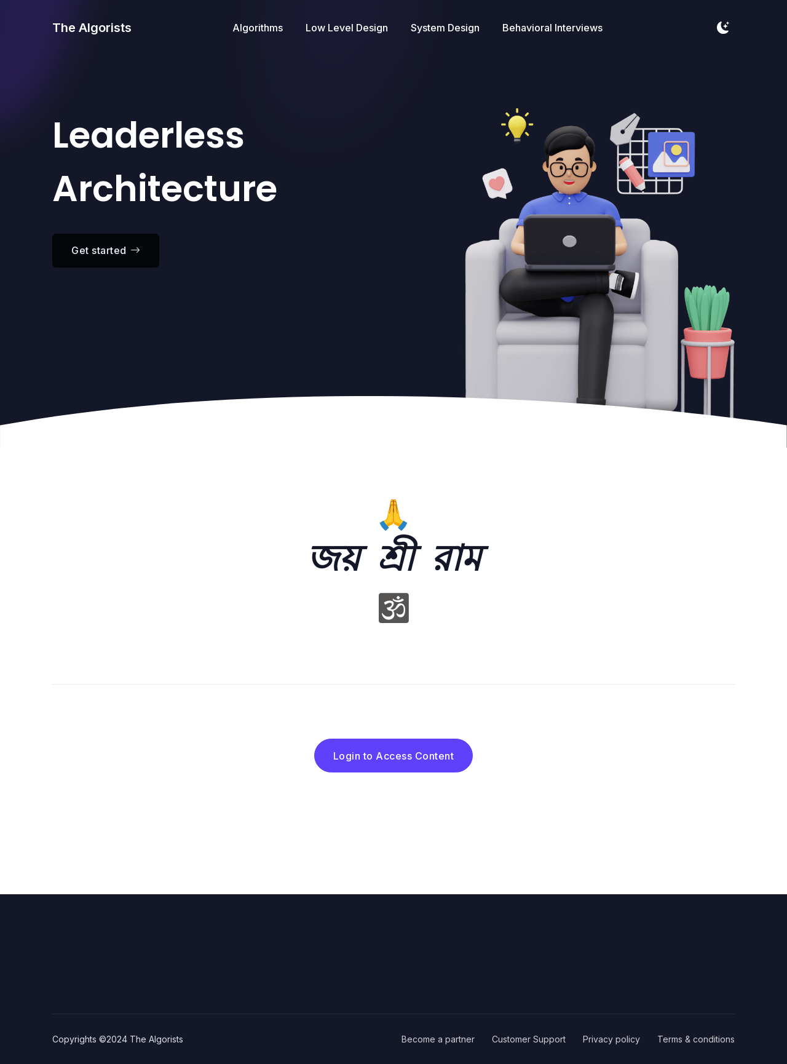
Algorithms (257, 28)
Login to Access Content (393, 756)
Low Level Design (347, 28)
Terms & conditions (696, 1039)
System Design (445, 28)
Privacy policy (611, 1039)
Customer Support (529, 1039)
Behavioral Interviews (552, 28)
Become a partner (438, 1039)
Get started (105, 250)
